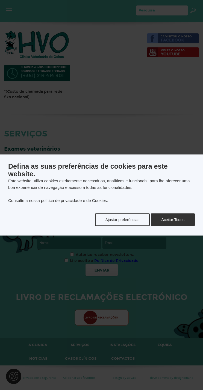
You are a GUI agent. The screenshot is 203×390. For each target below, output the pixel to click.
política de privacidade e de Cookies (74, 200)
